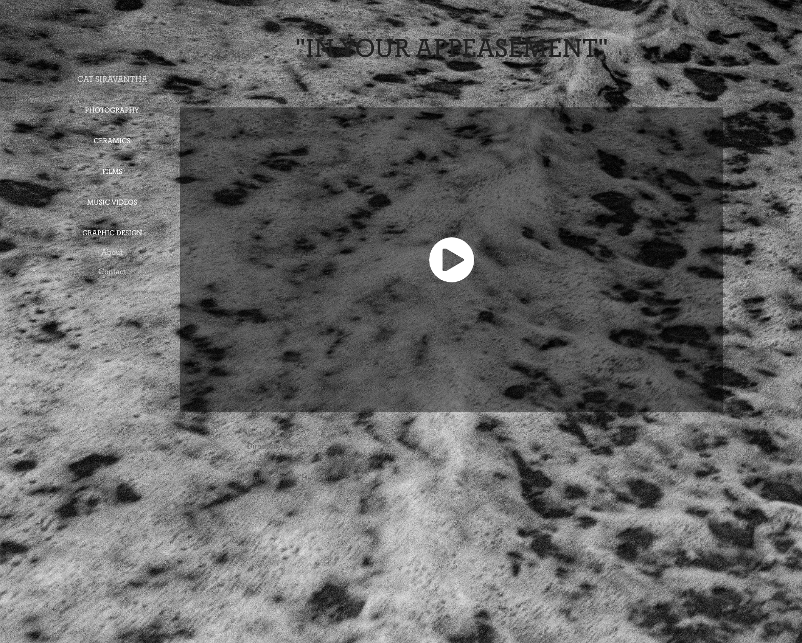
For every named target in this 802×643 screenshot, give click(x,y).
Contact (112, 271)
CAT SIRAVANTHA (112, 79)
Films (112, 171)
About (112, 252)
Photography (112, 110)
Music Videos (112, 202)
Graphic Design (112, 233)
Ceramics (112, 141)
